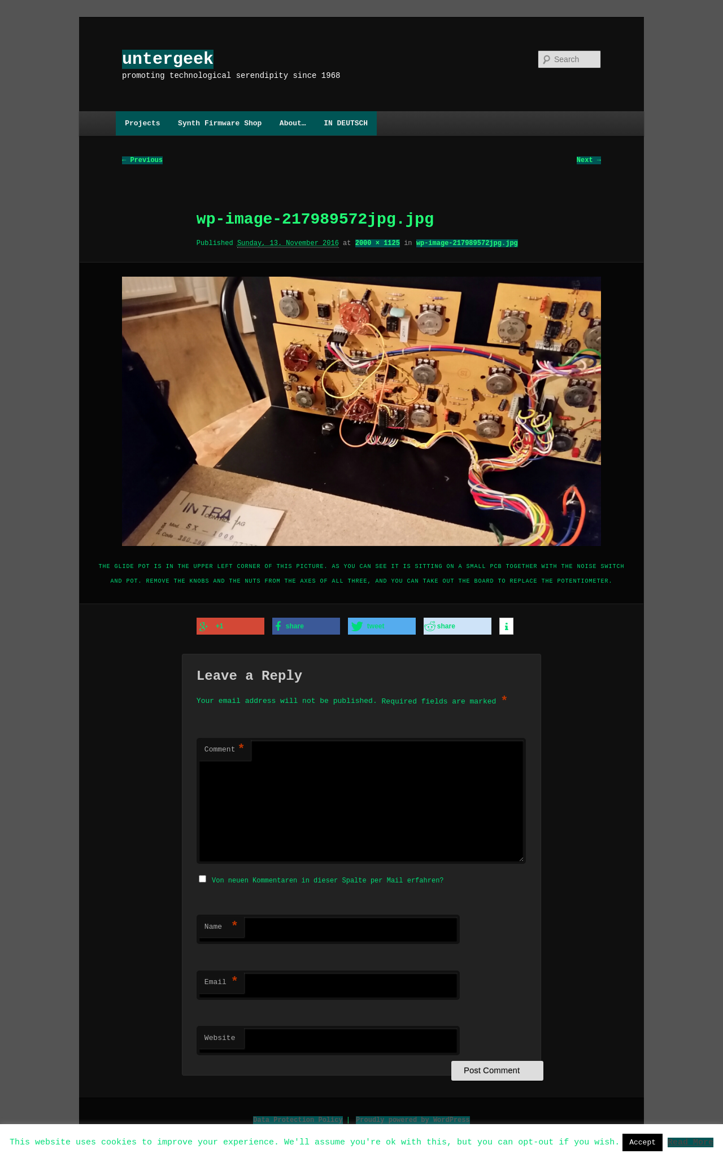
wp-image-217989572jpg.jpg (467, 243)
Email (221, 980)
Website (220, 1037)
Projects (142, 123)
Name (221, 925)
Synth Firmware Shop (220, 123)
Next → (589, 160)
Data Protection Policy (297, 1118)
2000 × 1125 (377, 243)
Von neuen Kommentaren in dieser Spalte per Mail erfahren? (327, 879)
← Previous (142, 160)
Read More (690, 1141)
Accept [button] (642, 1142)
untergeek (168, 59)
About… (293, 123)
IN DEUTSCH (346, 123)
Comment (224, 749)
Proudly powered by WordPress (413, 1118)
